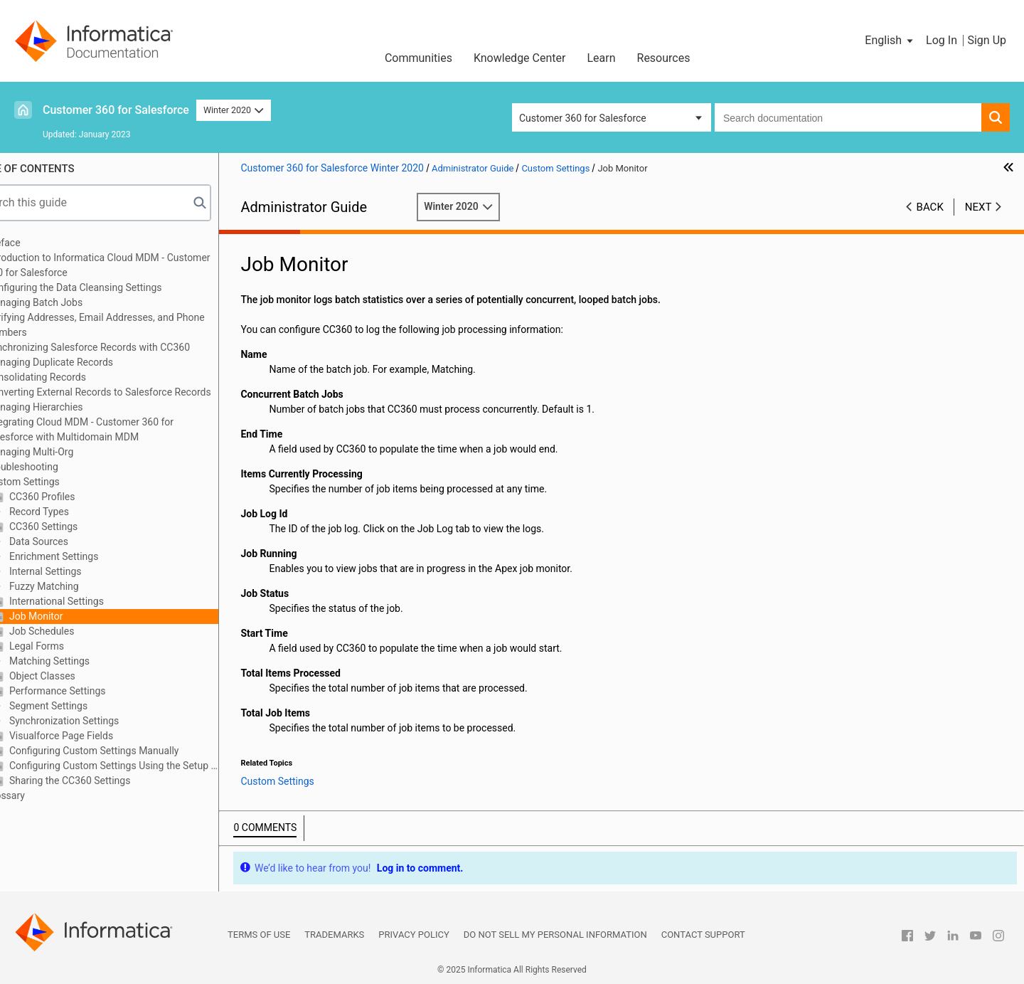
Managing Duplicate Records (87, 362)
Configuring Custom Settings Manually (130, 750)
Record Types (75, 511)
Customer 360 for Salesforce (116, 110)
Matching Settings (85, 661)
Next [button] (978, 207)
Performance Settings (93, 691)
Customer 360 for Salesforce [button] (582, 118)
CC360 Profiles (78, 496)
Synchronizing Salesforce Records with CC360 (125, 347)
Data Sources (75, 541)
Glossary (42, 795)
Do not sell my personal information (555, 934)
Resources (663, 58)
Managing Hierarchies (71, 407)
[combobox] (848, 117)
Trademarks (334, 934)
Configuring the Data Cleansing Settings (111, 287)
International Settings (92, 601)
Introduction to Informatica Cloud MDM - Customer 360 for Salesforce (135, 265)
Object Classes (78, 676)
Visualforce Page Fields (97, 735)
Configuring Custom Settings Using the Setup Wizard (150, 765)
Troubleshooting (59, 466)
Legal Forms (73, 646)
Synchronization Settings (100, 720)
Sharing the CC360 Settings (106, 780)
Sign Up (986, 40)
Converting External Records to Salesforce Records (135, 392)
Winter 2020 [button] (233, 110)
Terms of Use (259, 934)
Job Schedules (78, 631)
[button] (890, 40)
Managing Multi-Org (67, 451)
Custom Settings (60, 481)
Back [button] (930, 207)
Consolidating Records (73, 377)
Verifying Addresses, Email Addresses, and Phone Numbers (132, 325)
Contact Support (703, 934)
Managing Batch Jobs (71, 302)
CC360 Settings (79, 526)
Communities (418, 58)
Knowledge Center (520, 58)
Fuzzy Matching (80, 586)
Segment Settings (84, 705)
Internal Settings (81, 571)
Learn (601, 58)
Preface (40, 242)
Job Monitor (72, 616)
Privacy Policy (413, 934)
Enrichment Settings (90, 556)
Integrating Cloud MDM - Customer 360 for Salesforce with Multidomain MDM (117, 429)
